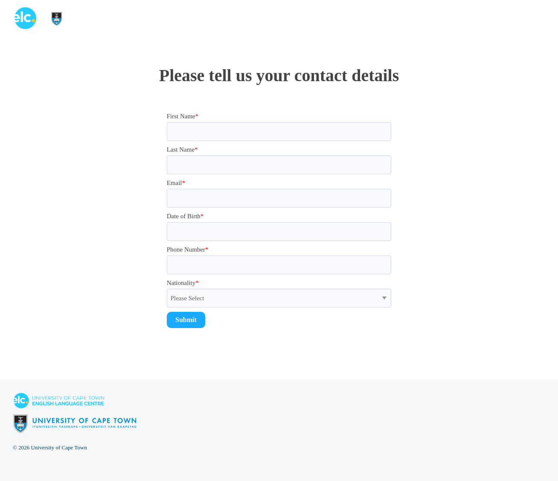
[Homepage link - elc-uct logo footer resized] (75, 428)
